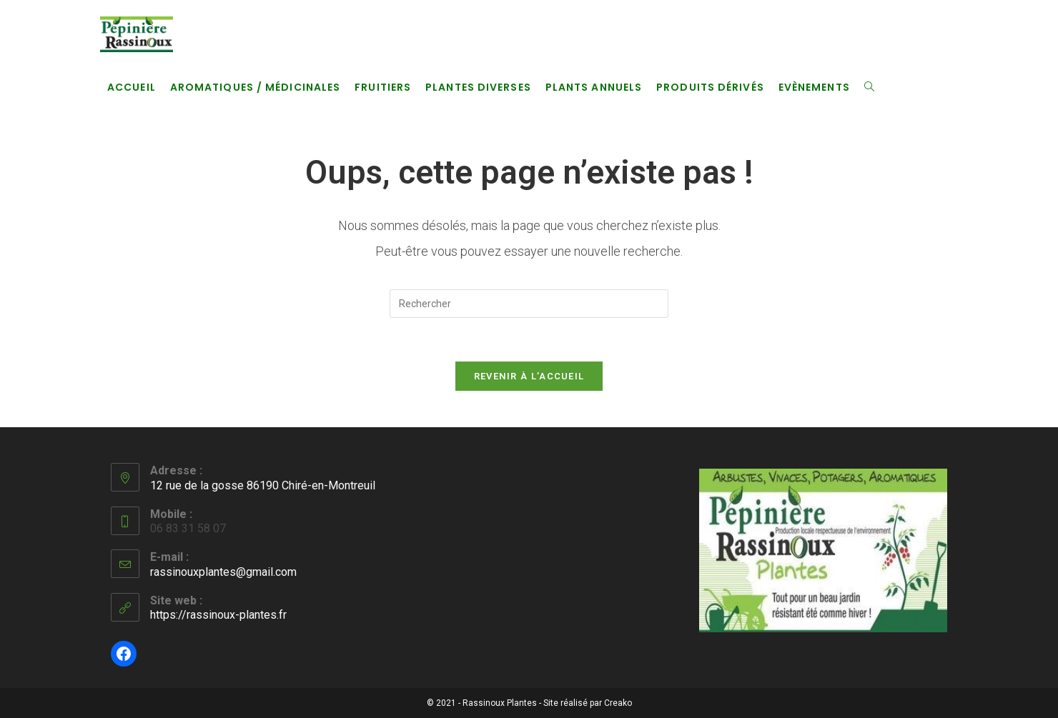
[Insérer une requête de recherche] (529, 303)
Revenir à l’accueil (529, 376)
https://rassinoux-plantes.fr (218, 615)
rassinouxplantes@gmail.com (223, 572)
